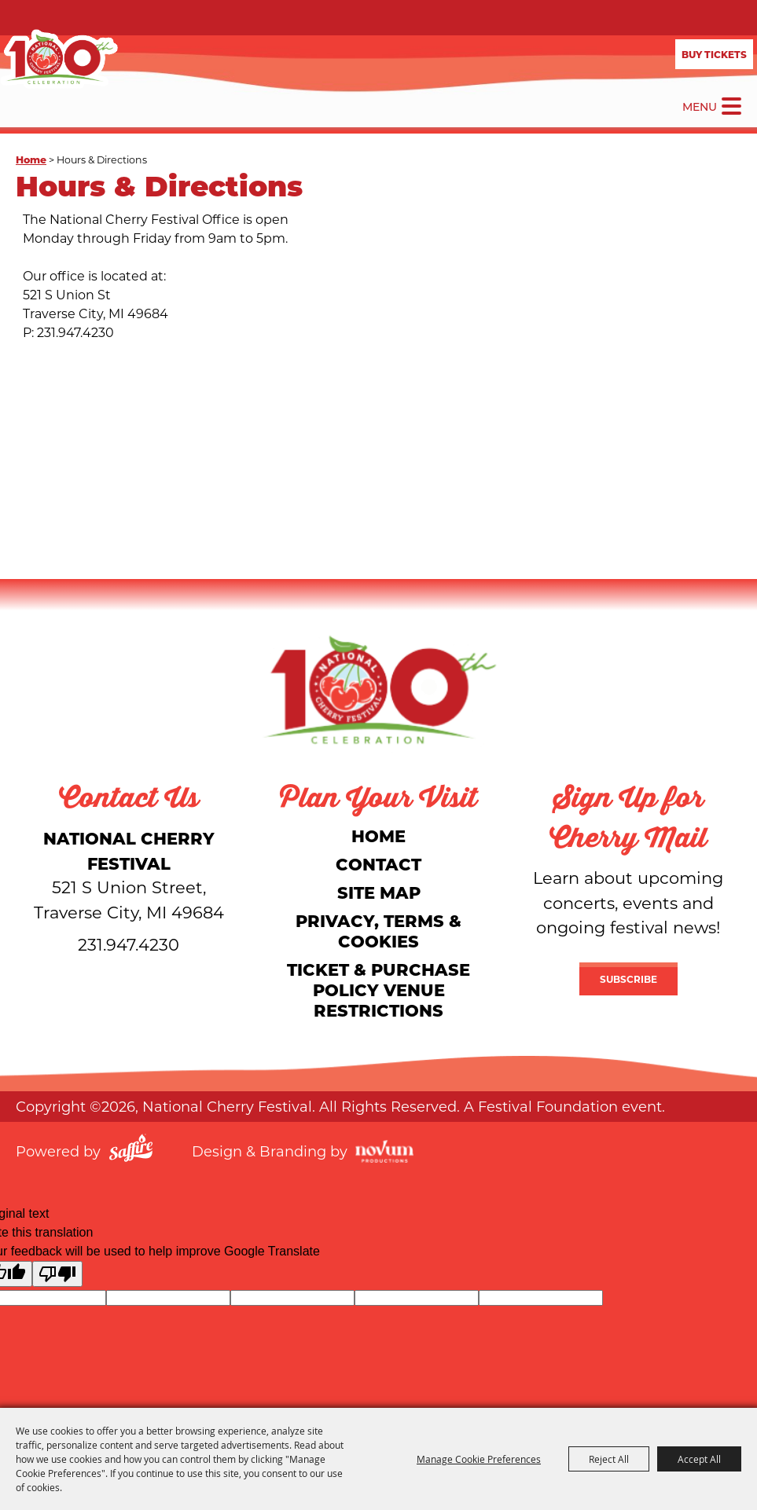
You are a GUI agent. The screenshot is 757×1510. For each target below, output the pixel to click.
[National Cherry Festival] (59, 58)
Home (31, 159)
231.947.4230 (128, 944)
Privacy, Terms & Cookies (378, 930)
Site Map (379, 892)
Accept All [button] (699, 1459)
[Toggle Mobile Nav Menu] (731, 106)
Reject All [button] (609, 1459)
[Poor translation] (57, 1274)
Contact (378, 863)
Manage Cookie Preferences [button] (479, 1459)
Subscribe (628, 979)
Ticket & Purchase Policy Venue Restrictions (378, 989)
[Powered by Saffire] (131, 1150)
